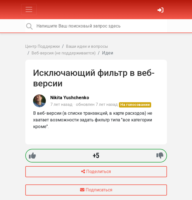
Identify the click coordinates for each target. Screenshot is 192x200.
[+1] (32, 156)
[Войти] (161, 10)
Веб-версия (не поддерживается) (64, 53)
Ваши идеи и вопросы (87, 46)
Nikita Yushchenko (69, 97)
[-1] (159, 156)
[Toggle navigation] (29, 9)
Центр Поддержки (42, 46)
